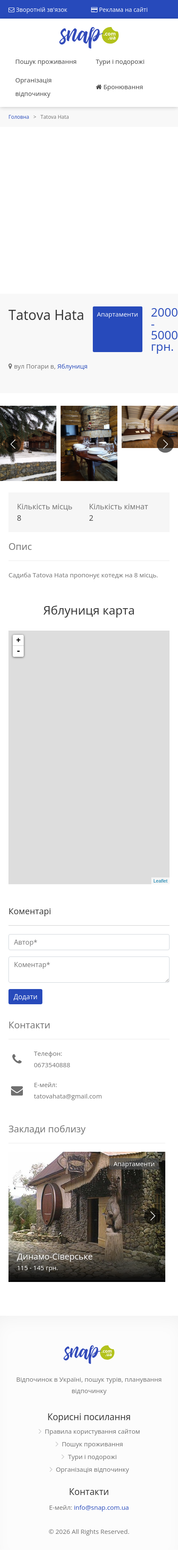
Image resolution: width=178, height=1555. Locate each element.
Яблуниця (72, 366)
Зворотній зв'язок (37, 9)
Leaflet (160, 880)
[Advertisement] (79, 210)
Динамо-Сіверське (55, 1256)
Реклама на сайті (119, 9)
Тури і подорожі (120, 61)
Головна (18, 116)
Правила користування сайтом (92, 1431)
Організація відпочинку (33, 87)
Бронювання (119, 86)
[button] (165, 444)
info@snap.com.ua (101, 1507)
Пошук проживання (46, 61)
